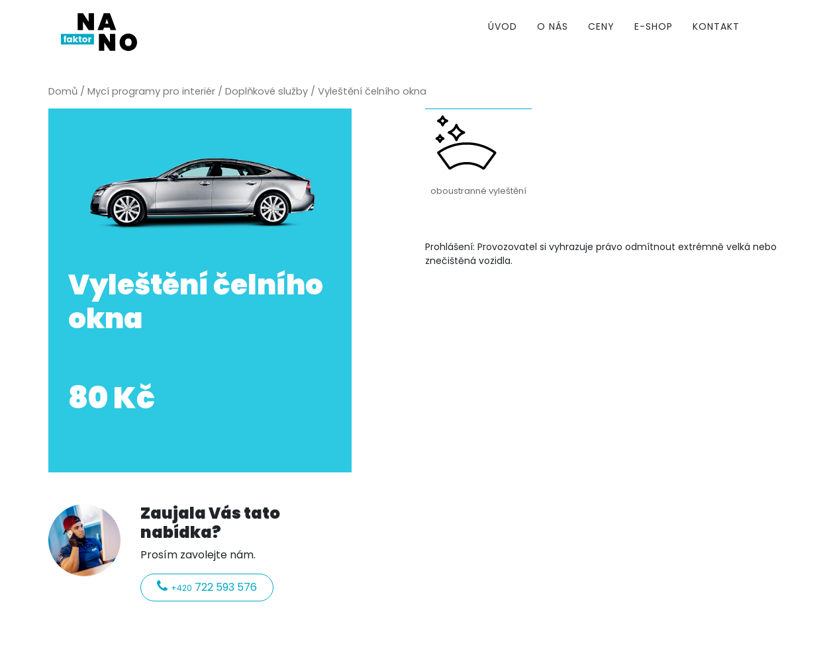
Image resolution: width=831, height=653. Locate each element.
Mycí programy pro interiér (151, 91)
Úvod (502, 26)
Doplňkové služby (266, 91)
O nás (552, 26)
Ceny (601, 26)
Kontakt (716, 26)
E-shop (653, 26)
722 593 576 (207, 587)
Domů (62, 91)
